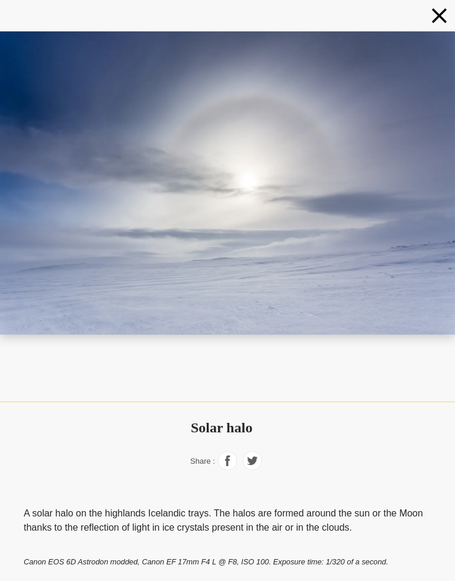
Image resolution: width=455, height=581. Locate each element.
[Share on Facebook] (227, 467)
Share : (202, 461)
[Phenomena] (439, 15)
